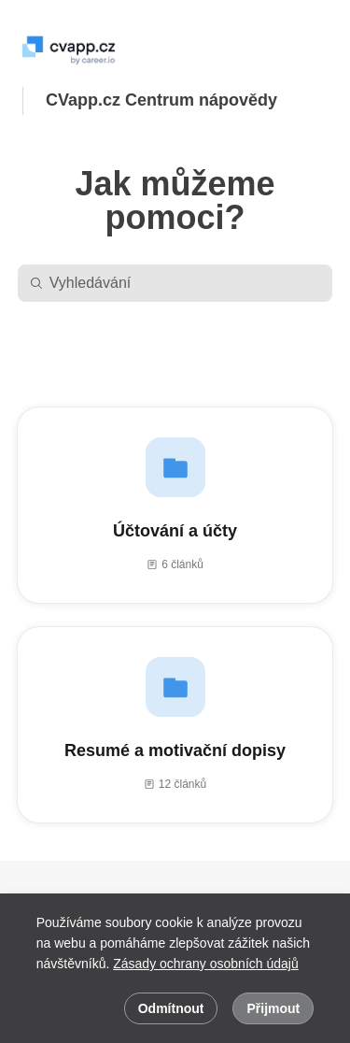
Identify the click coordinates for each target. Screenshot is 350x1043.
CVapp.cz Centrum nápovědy (161, 100)
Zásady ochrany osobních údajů (205, 963)
